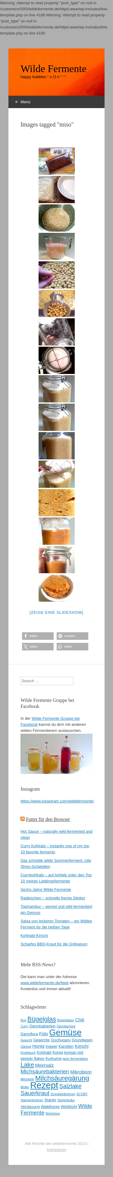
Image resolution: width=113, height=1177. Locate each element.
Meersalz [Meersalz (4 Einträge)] (44, 1065)
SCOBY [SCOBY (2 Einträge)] (81, 1094)
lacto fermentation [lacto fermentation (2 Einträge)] (75, 1058)
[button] (38, 636)
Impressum (56, 1149)
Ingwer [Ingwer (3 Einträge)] (52, 1046)
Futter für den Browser (48, 819)
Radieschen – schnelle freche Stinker (52, 898)
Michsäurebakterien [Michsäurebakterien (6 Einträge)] (44, 1071)
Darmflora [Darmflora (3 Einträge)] (29, 1034)
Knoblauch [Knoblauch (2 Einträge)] (28, 1052)
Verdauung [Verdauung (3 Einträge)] (30, 1106)
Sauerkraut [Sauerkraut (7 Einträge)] (34, 1093)
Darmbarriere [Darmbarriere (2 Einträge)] (66, 1026)
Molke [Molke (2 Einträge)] (24, 1087)
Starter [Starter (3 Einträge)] (50, 1100)
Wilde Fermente (53, 69)
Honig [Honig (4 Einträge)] (38, 1046)
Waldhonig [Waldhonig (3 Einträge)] (50, 1106)
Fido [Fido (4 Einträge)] (43, 1033)
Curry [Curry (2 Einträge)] (24, 1026)
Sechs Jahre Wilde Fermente (45, 889)
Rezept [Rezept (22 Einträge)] (44, 1085)
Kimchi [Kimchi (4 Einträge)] (82, 1046)
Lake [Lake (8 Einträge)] (27, 1064)
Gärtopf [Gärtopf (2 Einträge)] (25, 1046)
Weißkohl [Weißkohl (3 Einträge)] (69, 1106)
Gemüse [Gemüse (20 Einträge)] (65, 1032)
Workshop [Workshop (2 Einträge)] (53, 1113)
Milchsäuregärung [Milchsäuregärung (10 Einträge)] (62, 1078)
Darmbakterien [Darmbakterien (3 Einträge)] (43, 1026)
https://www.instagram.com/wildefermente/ (57, 801)
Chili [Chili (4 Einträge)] (79, 1019)
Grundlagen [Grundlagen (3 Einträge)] (82, 1040)
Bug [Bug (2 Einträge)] (23, 1020)
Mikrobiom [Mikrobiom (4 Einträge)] (81, 1071)
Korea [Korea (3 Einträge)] (57, 1052)
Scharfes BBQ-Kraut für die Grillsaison (53, 944)
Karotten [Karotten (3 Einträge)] (66, 1046)
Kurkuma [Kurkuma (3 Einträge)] (53, 1058)
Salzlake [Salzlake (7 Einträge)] (70, 1086)
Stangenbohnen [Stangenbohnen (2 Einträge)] (31, 1100)
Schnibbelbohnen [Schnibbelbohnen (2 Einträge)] (62, 1094)
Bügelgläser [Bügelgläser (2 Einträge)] (65, 1020)
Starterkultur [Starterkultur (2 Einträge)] (66, 1100)
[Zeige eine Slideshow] (56, 612)
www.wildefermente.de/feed (44, 982)
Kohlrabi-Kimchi (34, 935)
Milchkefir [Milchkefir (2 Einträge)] (27, 1079)
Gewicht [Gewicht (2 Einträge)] (26, 1040)
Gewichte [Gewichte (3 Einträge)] (41, 1040)
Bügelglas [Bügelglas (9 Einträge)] (41, 1019)
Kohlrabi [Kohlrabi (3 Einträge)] (44, 1052)
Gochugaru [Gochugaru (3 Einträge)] (61, 1040)
